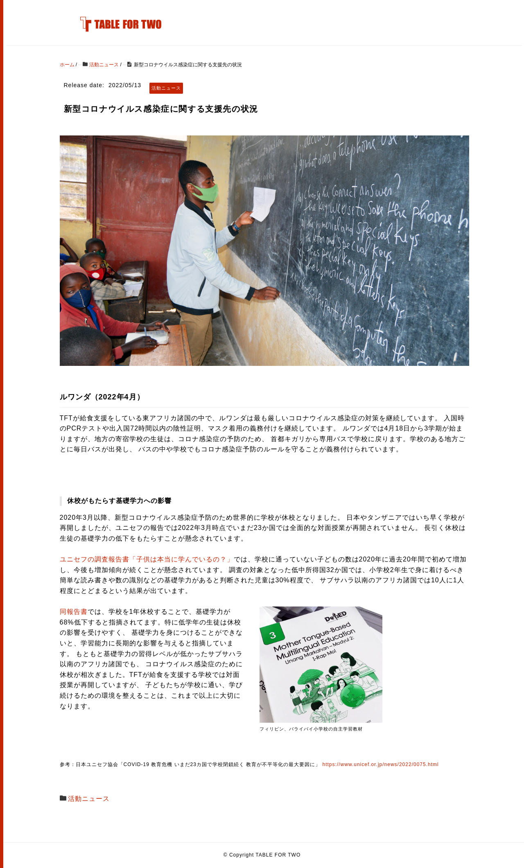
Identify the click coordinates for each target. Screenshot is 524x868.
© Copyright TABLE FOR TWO (262, 855)
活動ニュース (89, 798)
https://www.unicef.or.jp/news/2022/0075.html (381, 764)
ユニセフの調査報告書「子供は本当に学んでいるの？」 (147, 559)
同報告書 (74, 611)
